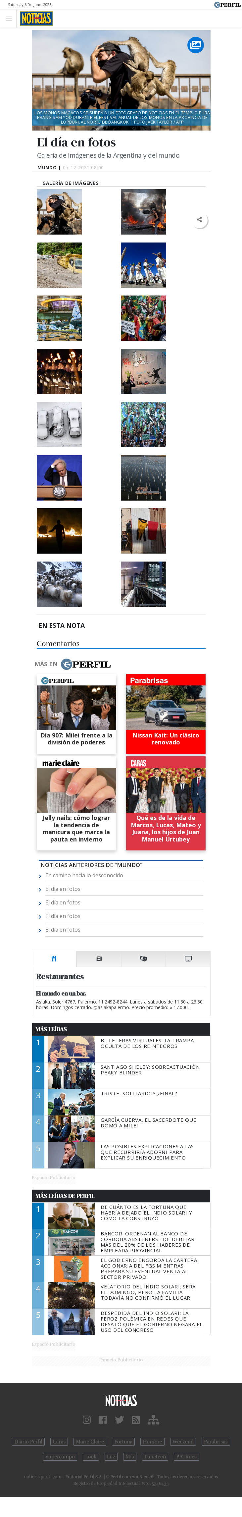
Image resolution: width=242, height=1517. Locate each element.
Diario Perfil (28, 1442)
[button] (199, 219)
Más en (72, 664)
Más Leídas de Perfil (64, 1196)
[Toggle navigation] (10, 18)
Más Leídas (51, 1029)
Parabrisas (215, 1442)
